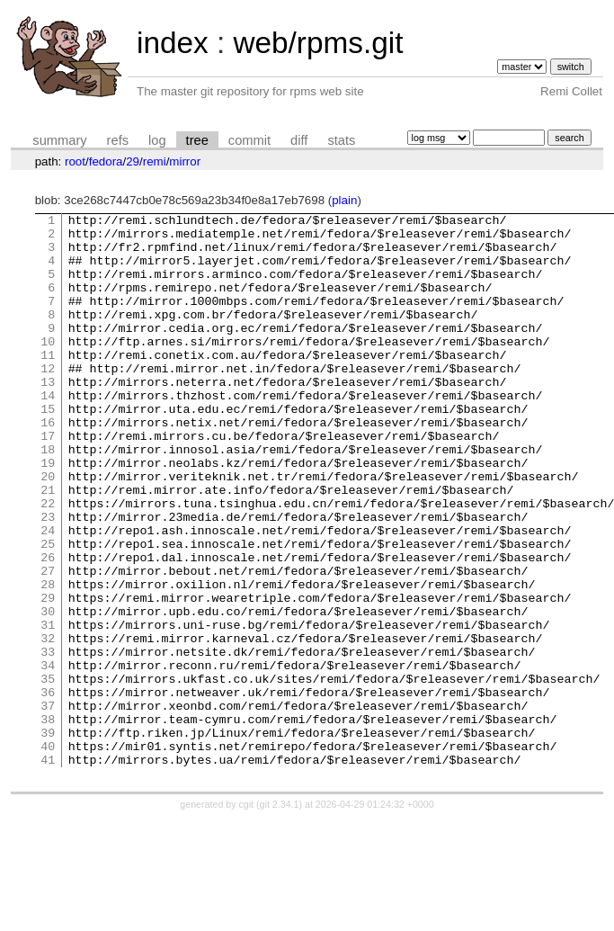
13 (47, 416)
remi (154, 161)
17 (47, 481)
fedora (106, 161)
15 (47, 449)
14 (47, 433)
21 (47, 546)
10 (47, 368)
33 (47, 740)
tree (197, 140)
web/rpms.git (318, 42)
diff (298, 140)
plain (344, 200)
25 (47, 611)
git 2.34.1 (279, 914)
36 (47, 789)
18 (47, 497)
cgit (248, 914)
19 (47, 514)
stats (341, 140)
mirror (184, 161)
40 (47, 854)
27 (47, 643)
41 (47, 870)
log (157, 140)
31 (47, 708)
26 (47, 627)
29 (132, 161)
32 (47, 724)
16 (47, 465)
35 (47, 773)
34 (47, 756)
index (173, 42)
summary (59, 140)
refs (118, 140)
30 (47, 692)
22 (47, 562)
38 (47, 821)
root (75, 161)
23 (47, 578)
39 (47, 837)
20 (47, 530)
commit (249, 140)
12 (47, 400)
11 (47, 384)
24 (47, 594)
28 (47, 659)
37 (47, 805)
